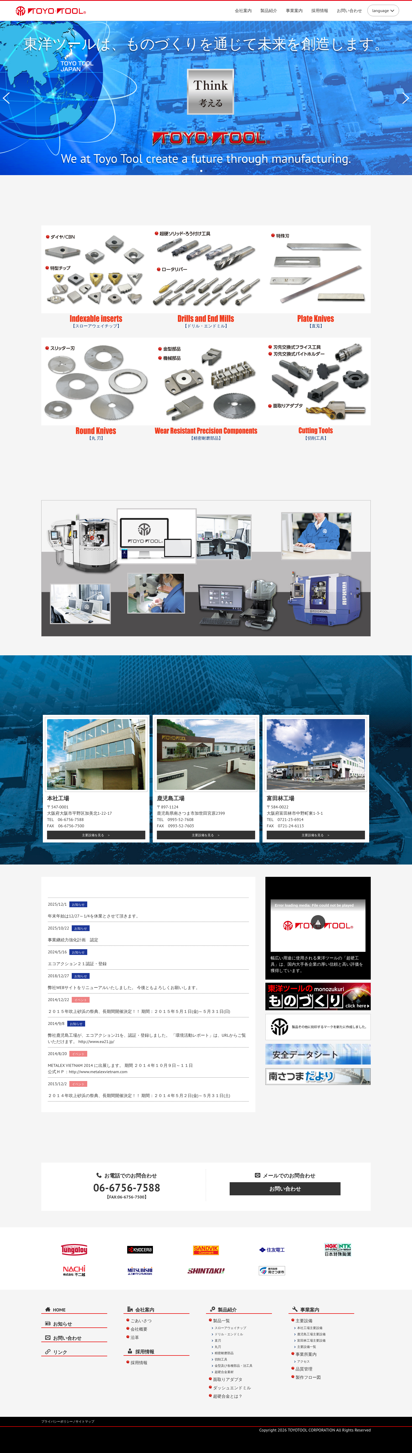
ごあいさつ (141, 1320)
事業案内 (294, 10)
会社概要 (139, 1329)
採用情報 (319, 10)
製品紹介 (268, 10)
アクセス (303, 1361)
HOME (55, 1310)
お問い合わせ (349, 10)
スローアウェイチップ (230, 1328)
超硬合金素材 (224, 1372)
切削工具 (221, 1359)
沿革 (135, 1337)
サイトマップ (84, 1421)
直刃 (218, 1340)
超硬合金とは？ (228, 1396)
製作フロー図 (308, 1377)
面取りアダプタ (228, 1379)
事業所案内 (306, 1354)
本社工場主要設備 (309, 1328)
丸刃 (218, 1347)
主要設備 (304, 1320)
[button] (318, 922)
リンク (56, 1352)
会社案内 (243, 10)
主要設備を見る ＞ (96, 835)
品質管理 (304, 1368)
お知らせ (58, 1324)
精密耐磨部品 (224, 1353)
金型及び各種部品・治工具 (234, 1366)
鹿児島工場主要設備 (311, 1334)
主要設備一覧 (306, 1347)
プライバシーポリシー (57, 1421)
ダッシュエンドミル (232, 1387)
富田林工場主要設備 (311, 1340)
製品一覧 (221, 1320)
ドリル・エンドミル (229, 1334)
